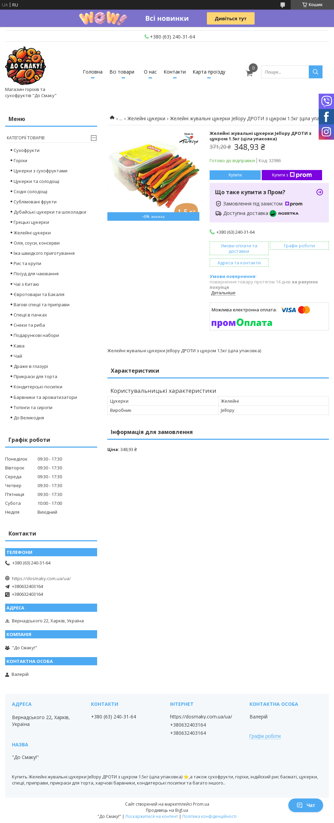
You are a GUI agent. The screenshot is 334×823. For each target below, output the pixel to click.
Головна (93, 71)
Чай (18, 356)
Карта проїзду (209, 71)
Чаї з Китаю (26, 284)
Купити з (292, 175)
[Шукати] (315, 71)
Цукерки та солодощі (36, 181)
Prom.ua (201, 804)
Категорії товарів (26, 138)
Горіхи (20, 160)
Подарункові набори (36, 335)
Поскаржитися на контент (151, 816)
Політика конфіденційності (209, 816)
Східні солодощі (30, 191)
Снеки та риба (29, 325)
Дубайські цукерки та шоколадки (50, 212)
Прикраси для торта (35, 376)
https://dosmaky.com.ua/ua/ (41, 578)
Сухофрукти (27, 150)
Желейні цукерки (146, 118)
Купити (235, 175)
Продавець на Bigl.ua (167, 810)
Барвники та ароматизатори (45, 397)
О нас (150, 71)
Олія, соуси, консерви (37, 243)
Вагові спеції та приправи (42, 304)
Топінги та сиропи (33, 407)
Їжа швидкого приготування (44, 253)
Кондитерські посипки (38, 387)
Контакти (175, 71)
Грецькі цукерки (31, 222)
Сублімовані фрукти (35, 202)
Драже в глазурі (31, 366)
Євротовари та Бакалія (39, 294)
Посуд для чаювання (36, 273)
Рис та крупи (27, 263)
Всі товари (121, 71)
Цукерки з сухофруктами (40, 171)
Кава (19, 346)
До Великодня (29, 418)
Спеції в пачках (30, 315)
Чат (306, 805)
